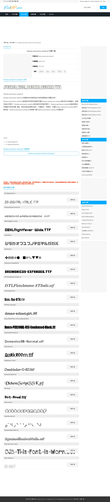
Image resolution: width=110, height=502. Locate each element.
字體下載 (16, 1)
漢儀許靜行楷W (86, 129)
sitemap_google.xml (85, 1)
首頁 (6, 14)
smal (47, 71)
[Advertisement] (55, 29)
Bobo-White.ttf (85, 237)
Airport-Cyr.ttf (85, 209)
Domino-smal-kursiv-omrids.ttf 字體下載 (41, 51)
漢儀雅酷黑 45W (86, 136)
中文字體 (14, 14)
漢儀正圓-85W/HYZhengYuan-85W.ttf (91, 111)
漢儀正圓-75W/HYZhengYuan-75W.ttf (91, 107)
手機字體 (33, 14)
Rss (101, 1)
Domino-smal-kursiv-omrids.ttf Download (41, 153)
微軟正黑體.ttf (85, 143)
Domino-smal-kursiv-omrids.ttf (46, 56)
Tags (104, 1)
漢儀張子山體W (86, 132)
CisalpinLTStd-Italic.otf (87, 220)
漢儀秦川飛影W (86, 122)
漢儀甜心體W (85, 125)
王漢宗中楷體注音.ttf (87, 171)
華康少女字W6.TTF (87, 150)
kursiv (53, 71)
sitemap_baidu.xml (95, 1)
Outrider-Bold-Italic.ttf (87, 206)
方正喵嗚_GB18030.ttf (87, 230)
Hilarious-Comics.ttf (87, 223)
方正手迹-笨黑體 (86, 118)
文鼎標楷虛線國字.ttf (87, 146)
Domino (41, 71)
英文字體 (24, 14)
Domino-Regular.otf (12, 142)
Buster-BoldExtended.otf (88, 216)
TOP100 (51, 14)
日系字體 (42, 14)
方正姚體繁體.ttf (86, 164)
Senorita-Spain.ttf (86, 234)
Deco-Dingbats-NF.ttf (87, 213)
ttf (64, 71)
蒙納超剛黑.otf (85, 153)
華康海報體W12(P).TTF (88, 168)
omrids (59, 71)
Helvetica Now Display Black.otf (90, 104)
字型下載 (11, 1)
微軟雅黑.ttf (85, 157)
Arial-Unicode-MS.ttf (87, 175)
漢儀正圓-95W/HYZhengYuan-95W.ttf (91, 114)
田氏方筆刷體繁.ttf (87, 160)
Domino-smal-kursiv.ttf (13, 144)
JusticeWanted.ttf (86, 227)
